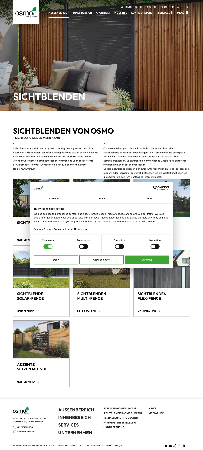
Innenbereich (74, 417)
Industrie (120, 12)
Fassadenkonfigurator (120, 408)
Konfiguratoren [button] (142, 12)
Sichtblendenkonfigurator (123, 413)
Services (68, 425)
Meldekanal (63, 445)
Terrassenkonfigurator (120, 417)
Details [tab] (101, 198)
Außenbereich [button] (59, 12)
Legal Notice (74, 229)
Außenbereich (76, 410)
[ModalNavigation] (182, 12)
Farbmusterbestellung (119, 422)
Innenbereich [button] (82, 12)
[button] (165, 12)
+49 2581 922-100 (23, 427)
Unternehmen (75, 432)
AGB (73, 445)
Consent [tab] (54, 198)
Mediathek (156, 413)
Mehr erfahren (28, 240)
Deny (56, 259)
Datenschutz (83, 445)
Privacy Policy (52, 229)
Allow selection (101, 259)
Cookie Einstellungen (113, 445)
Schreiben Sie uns (24, 431)
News (152, 408)
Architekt (103, 12)
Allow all (147, 259)
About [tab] (149, 198)
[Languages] (174, 7)
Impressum (96, 445)
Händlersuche (113, 427)
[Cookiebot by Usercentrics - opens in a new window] (155, 188)
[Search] (151, 7)
